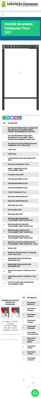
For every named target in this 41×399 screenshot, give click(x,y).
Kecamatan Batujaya (31, 309)
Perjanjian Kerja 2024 (15, 174)
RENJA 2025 (12, 248)
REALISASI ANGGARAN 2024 (18, 201)
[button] (35, 393)
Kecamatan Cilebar (31, 347)
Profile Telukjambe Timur (17, 192)
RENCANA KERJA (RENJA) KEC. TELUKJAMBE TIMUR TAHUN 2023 (20, 237)
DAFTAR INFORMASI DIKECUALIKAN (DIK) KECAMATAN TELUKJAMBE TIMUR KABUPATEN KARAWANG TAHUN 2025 (23, 130)
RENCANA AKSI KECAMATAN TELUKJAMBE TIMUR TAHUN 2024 (20, 225)
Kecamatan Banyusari (31, 303)
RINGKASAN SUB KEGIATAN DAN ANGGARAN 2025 (19, 265)
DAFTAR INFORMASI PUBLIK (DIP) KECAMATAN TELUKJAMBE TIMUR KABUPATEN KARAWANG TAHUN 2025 (21, 137)
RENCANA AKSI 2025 (15, 214)
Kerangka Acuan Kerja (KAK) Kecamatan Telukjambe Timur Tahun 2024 (22, 144)
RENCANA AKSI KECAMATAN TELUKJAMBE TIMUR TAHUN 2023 (20, 219)
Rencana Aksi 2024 (14, 210)
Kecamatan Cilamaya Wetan (31, 340)
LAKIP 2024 (12, 154)
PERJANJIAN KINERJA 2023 (18, 179)
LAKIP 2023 (12, 149)
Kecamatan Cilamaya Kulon (33, 333)
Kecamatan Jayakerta (31, 359)
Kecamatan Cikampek (31, 327)
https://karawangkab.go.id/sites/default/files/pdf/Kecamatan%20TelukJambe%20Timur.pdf (20, 77)
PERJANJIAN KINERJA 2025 (18, 188)
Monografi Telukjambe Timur (18, 164)
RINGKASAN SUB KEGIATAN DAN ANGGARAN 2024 (19, 259)
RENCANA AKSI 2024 (15, 205)
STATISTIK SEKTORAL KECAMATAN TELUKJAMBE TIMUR (21, 283)
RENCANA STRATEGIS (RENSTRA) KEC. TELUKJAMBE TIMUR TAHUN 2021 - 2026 (23, 243)
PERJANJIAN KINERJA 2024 (18, 183)
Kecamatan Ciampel (31, 315)
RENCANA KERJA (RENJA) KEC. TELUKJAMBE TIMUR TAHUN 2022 (20, 231)
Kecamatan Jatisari (31, 353)
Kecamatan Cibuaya (31, 321)
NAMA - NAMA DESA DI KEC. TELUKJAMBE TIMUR (18, 169)
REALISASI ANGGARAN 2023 (18, 196)
